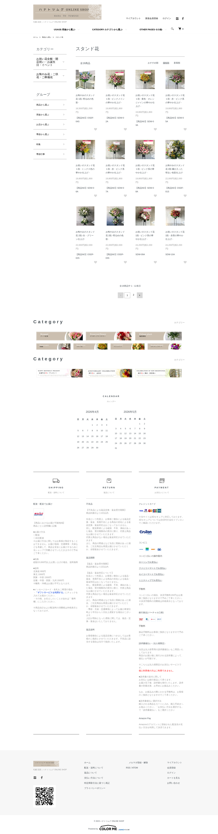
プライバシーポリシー (108, 787)
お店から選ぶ (44, 126)
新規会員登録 (151, 18)
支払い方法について (107, 777)
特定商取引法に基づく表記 (111, 782)
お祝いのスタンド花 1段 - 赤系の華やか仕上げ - (175, 235)
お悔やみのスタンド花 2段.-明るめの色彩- (115, 235)
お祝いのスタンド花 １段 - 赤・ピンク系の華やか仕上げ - (175, 99)
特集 (39, 148)
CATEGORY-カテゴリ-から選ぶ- (107, 29)
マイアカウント (133, 18)
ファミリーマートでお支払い (152, 567)
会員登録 (174, 766)
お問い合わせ (176, 782)
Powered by (109, 826)
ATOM (146, 766)
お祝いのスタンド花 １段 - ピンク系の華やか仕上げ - (145, 169)
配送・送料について (107, 766)
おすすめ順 (153, 63)
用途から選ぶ (44, 115)
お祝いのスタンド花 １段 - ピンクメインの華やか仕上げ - (115, 99)
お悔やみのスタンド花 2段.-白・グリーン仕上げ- (85, 235)
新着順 (177, 63)
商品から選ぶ (48, 37)
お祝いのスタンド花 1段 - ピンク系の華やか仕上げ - (145, 235)
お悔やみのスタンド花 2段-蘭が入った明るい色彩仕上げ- (175, 169)
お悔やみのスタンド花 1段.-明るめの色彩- (85, 99)
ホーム (36, 37)
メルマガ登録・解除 (146, 761)
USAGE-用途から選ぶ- (65, 29)
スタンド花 (62, 37)
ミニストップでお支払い (150, 579)
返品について (104, 772)
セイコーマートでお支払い (151, 573)
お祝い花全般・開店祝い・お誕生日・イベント (47, 61)
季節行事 (41, 159)
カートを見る (176, 777)
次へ (138, 294)
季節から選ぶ (44, 137)
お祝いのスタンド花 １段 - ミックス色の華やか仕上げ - (85, 169)
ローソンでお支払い (148, 561)
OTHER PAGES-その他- (151, 29)
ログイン (167, 18)
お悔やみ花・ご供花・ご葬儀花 (47, 76)
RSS (139, 766)
